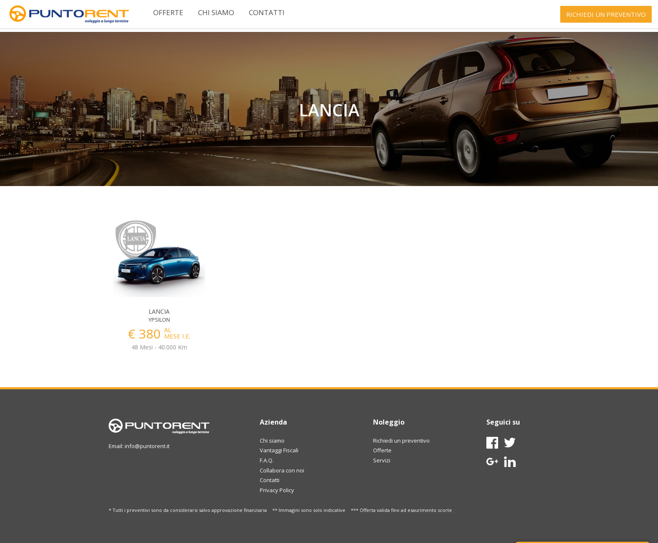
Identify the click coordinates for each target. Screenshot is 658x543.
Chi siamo (216, 12)
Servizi (381, 460)
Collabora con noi (282, 470)
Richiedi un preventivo (401, 440)
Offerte (168, 12)
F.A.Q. (267, 460)
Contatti (267, 12)
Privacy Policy (277, 490)
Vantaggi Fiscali (279, 450)
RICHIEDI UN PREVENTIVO (606, 14)
